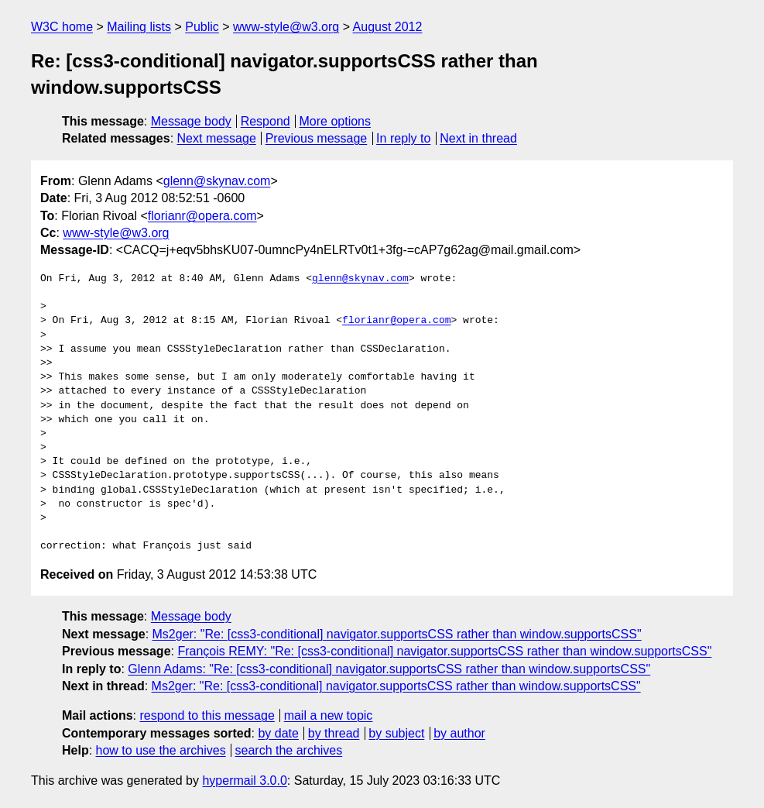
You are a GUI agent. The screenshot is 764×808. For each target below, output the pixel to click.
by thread (334, 733)
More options (336, 121)
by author (459, 733)
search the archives (289, 750)
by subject (396, 733)
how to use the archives (161, 750)
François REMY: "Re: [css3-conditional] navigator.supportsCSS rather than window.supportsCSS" (444, 651)
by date (278, 733)
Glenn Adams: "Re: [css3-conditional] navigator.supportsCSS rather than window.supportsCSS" (389, 669)
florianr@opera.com (202, 215)
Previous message (317, 138)
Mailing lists (139, 26)
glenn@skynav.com (217, 180)
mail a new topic (328, 715)
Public (202, 26)
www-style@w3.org (286, 26)
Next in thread (478, 138)
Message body (191, 121)
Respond (265, 121)
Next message (216, 138)
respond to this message (206, 715)
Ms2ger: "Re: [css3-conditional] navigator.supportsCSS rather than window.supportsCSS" (397, 634)
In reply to (403, 138)
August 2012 (388, 26)
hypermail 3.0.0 (244, 780)
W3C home (62, 26)
